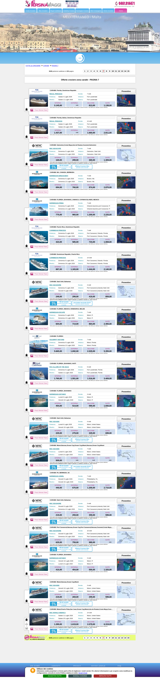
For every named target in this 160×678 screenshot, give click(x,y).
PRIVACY (77, 666)
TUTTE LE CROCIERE (33, 65)
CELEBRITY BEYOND (56, 339)
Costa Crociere (30, 11)
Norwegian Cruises (82, 11)
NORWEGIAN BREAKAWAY (58, 176)
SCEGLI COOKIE (80, 676)
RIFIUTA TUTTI (105, 676)
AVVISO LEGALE (98, 666)
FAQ (119, 666)
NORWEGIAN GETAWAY (57, 394)
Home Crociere (108, 11)
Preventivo (126, 91)
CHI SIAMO (35, 666)
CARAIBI (46, 65)
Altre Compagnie (95, 11)
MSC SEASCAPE (55, 148)
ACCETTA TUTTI (54, 676)
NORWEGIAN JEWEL (56, 476)
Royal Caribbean (55, 11)
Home (121, 11)
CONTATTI (56, 666)
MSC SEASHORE (55, 285)
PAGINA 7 (55, 65)
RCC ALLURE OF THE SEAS (59, 367)
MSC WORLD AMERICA (57, 613)
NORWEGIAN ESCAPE (57, 312)
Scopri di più (82, 673)
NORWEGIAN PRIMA (56, 203)
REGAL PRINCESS (55, 94)
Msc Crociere (43, 11)
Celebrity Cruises (68, 11)
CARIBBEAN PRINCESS (57, 230)
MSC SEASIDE (54, 421)
